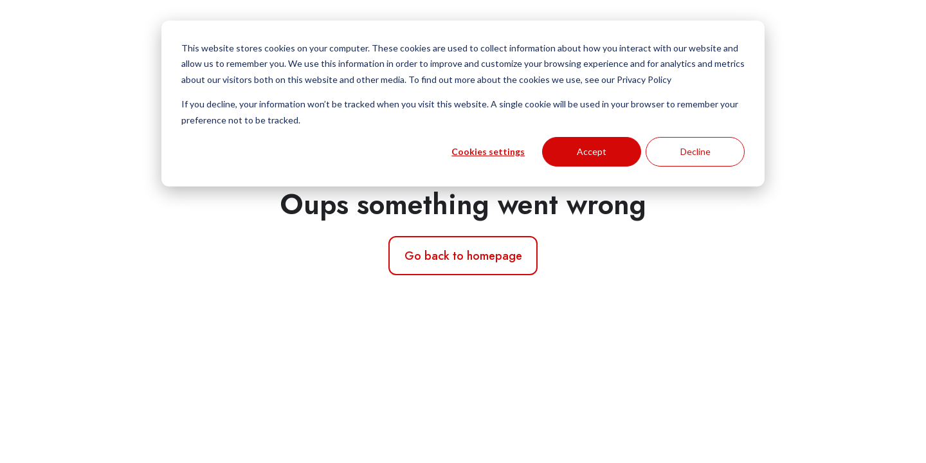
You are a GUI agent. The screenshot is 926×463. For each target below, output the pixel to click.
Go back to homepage (463, 256)
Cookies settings (488, 151)
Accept (591, 151)
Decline (695, 151)
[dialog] (463, 103)
